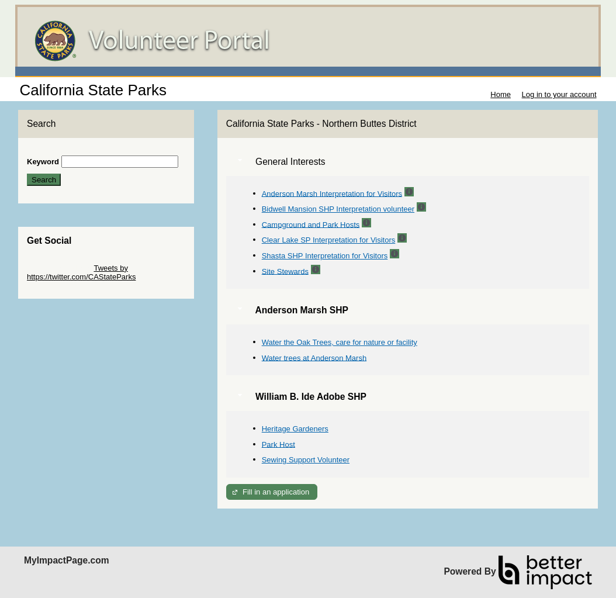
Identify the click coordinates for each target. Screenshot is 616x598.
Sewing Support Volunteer (305, 459)
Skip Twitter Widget (59, 268)
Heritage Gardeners (295, 428)
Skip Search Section (61, 151)
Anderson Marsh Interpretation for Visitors (332, 193)
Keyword (43, 161)
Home (500, 94)
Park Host (278, 444)
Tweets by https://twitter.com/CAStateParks (81, 272)
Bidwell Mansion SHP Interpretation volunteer (338, 209)
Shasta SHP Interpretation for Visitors (325, 255)
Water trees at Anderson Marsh (314, 357)
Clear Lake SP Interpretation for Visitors (329, 240)
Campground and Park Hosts (311, 224)
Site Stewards (285, 271)
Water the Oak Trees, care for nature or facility (339, 342)
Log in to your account (559, 94)
